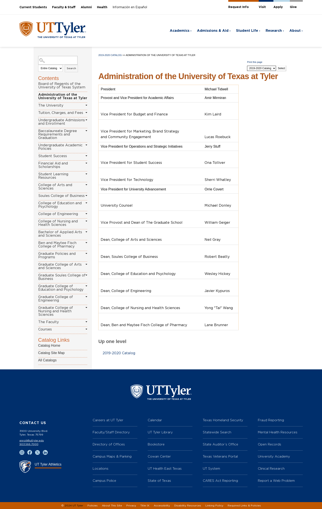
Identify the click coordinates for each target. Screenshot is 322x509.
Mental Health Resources (277, 432)
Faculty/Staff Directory (111, 432)
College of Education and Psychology (60, 204)
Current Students (33, 7)
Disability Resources (187, 505)
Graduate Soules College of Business (62, 277)
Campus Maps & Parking (112, 456)
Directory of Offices (109, 444)
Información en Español (130, 7)
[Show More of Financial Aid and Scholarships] (86, 163)
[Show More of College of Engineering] (86, 213)
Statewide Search (217, 432)
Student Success (52, 156)
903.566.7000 (28, 444)
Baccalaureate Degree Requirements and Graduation (57, 134)
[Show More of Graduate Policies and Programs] (86, 253)
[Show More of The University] (86, 105)
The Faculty (48, 322)
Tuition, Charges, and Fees (60, 113)
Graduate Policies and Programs (57, 255)
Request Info (238, 7)
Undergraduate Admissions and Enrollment (61, 121)
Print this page (254, 62)
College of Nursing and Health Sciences (58, 223)
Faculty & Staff (64, 7)
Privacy (131, 505)
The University (50, 105)
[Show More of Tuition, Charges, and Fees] (86, 112)
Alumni (86, 7)
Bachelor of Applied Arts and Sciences (60, 233)
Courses (45, 329)
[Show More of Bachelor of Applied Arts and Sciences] (86, 231)
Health (102, 7)
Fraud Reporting (271, 420)
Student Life (247, 30)
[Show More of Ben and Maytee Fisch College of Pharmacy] (86, 242)
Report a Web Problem (276, 480)
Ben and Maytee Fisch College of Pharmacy (57, 244)
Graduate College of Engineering (55, 298)
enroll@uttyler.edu (31, 440)
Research (274, 30)
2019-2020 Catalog (110, 55)
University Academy (274, 456)
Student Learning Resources (53, 175)
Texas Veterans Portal (220, 456)
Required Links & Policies (244, 505)
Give (293, 7)
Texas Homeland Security (223, 420)
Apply (278, 7)
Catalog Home (49, 345)
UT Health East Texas (165, 468)
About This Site (112, 505)
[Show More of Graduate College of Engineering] (86, 296)
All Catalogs (47, 360)
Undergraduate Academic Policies (60, 147)
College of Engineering (58, 214)
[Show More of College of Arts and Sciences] (86, 184)
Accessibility (162, 505)
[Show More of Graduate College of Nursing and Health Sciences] (86, 307)
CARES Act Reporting (220, 480)
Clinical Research (271, 468)
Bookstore (156, 444)
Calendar (155, 420)
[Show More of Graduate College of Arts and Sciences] (86, 264)
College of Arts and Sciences (55, 186)
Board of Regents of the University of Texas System (61, 85)
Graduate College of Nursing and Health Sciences (55, 311)
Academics (179, 30)
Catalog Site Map (51, 353)
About (295, 30)
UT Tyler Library (160, 432)
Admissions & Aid (212, 30)
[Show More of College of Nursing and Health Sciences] (86, 221)
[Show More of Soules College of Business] (86, 195)
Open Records (269, 444)
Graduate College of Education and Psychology (60, 287)
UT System (211, 468)
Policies (92, 505)
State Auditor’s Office (220, 444)
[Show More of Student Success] (86, 155)
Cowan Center (159, 456)
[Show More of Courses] (86, 329)
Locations (100, 468)
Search (71, 68)
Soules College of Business (61, 196)
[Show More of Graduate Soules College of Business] (86, 275)
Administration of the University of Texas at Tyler (62, 96)
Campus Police (104, 480)
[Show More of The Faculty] (86, 321)
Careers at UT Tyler (108, 420)
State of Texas (159, 480)
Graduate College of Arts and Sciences (60, 266)
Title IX (144, 505)
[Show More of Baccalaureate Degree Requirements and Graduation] (86, 130)
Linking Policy (214, 505)
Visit (262, 7)
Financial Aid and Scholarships (53, 165)
